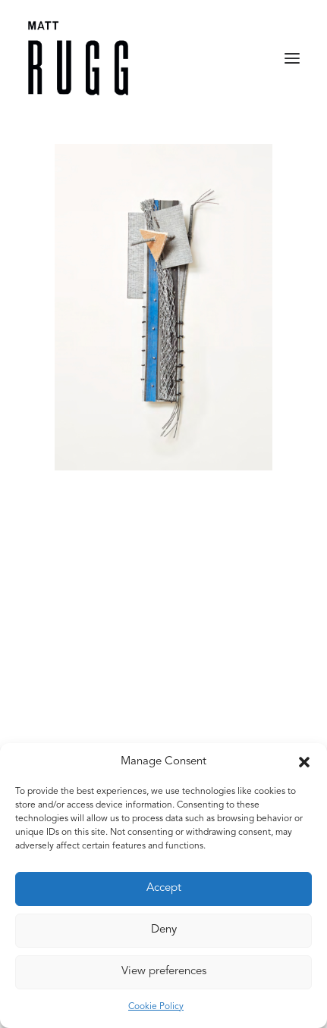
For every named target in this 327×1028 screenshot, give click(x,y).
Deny (164, 930)
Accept (163, 888)
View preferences (163, 971)
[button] (304, 762)
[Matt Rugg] (78, 58)
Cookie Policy (156, 1006)
